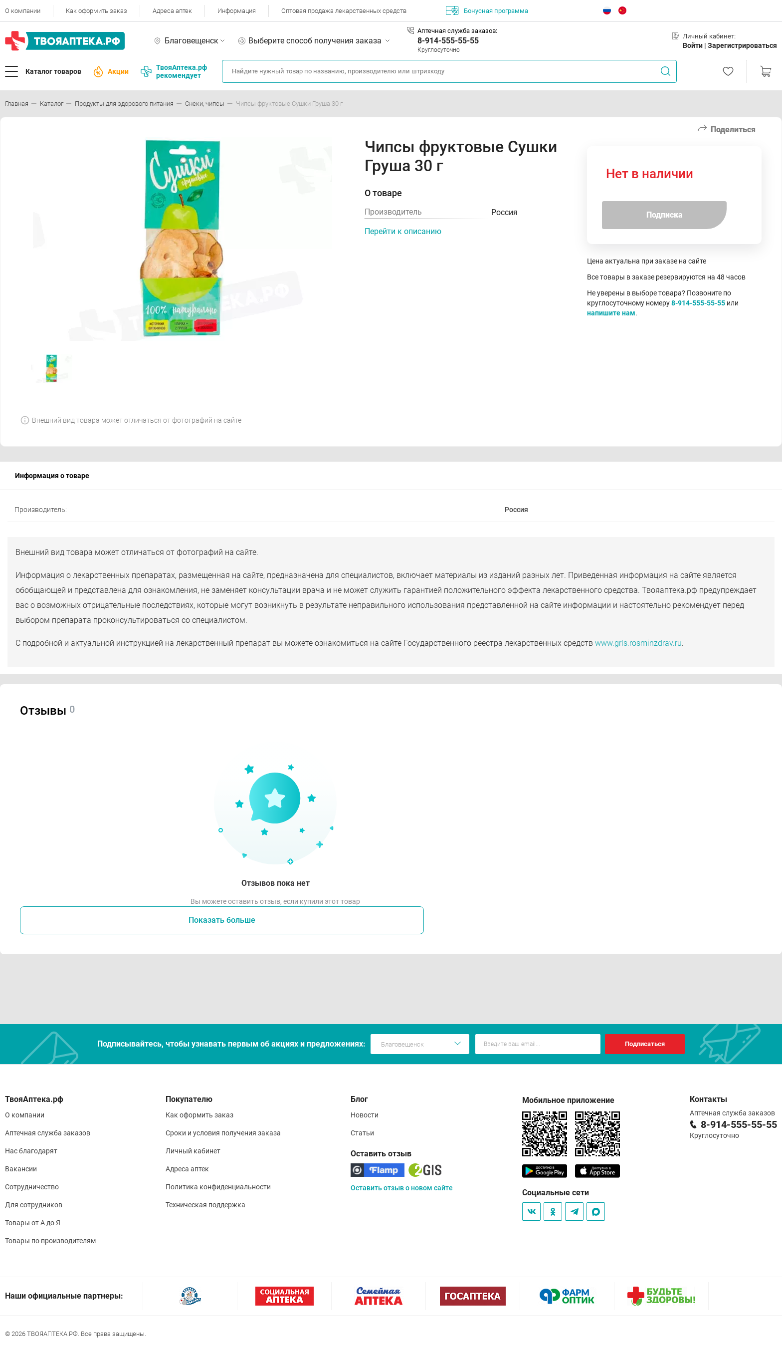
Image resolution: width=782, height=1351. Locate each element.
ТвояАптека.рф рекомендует (174, 71)
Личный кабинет (193, 1151)
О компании (22, 10)
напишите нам (611, 313)
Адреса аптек (172, 10)
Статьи (362, 1133)
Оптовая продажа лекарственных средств (343, 10)
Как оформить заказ (96, 10)
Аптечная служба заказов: (457, 30)
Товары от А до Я (32, 1223)
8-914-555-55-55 (448, 40)
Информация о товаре (52, 476)
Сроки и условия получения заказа (223, 1133)
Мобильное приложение (568, 1100)
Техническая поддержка (205, 1205)
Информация (236, 10)
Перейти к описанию (403, 231)
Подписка (664, 215)
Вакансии (21, 1169)
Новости (365, 1115)
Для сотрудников (33, 1205)
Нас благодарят (31, 1151)
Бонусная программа (487, 10)
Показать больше (222, 920)
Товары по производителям (50, 1241)
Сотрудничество (32, 1187)
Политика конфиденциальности (218, 1187)
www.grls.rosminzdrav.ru (638, 643)
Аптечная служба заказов (47, 1133)
